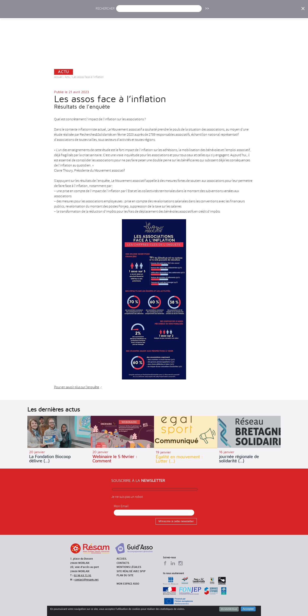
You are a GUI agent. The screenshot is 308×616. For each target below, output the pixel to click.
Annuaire (239, 12)
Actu (122, 12)
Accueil (104, 12)
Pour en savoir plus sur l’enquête (76, 387)
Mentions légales (129, 567)
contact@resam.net (86, 579)
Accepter (248, 608)
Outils (260, 12)
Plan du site (125, 575)
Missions (190, 12)
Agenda (140, 12)
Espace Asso (283, 12)
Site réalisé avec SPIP (131, 571)
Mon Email (121, 506)
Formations (215, 12)
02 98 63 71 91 (82, 575)
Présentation (165, 12)
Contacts (123, 563)
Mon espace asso (128, 583)
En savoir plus (229, 609)
